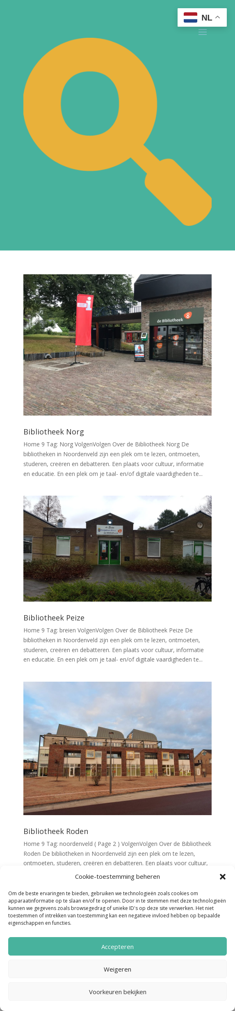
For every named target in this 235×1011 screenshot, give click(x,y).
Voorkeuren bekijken (117, 992)
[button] (223, 877)
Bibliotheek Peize (53, 618)
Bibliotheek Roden (55, 831)
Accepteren (117, 946)
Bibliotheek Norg (53, 432)
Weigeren (117, 969)
